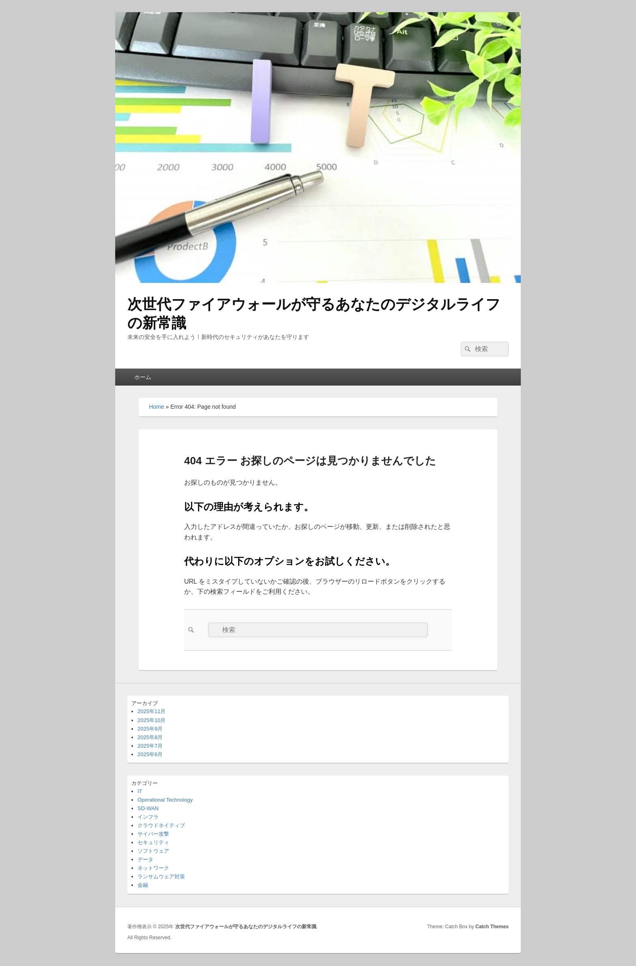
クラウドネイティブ (161, 825)
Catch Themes (492, 926)
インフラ (148, 817)
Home (156, 406)
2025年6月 (150, 754)
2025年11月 (151, 711)
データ (145, 859)
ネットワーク (153, 868)
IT (140, 791)
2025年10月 (151, 720)
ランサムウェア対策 (161, 876)
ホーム (142, 377)
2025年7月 (150, 746)
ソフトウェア (153, 851)
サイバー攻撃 (153, 834)
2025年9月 (150, 729)
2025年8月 (150, 737)
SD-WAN (148, 808)
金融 (143, 885)
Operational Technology (165, 800)
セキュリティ (153, 842)
